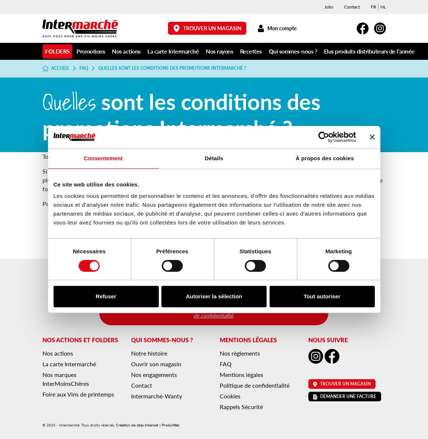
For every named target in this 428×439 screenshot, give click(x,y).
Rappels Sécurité (241, 406)
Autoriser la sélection (214, 296)
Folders (57, 51)
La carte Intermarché (173, 51)
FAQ (83, 68)
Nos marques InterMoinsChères (65, 379)
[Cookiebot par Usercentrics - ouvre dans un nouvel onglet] (323, 137)
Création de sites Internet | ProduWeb (147, 425)
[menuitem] (373, 7)
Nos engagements (154, 374)
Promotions (90, 51)
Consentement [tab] (103, 158)
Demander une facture (344, 396)
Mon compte (277, 28)
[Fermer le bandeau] (372, 137)
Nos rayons (219, 51)
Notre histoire (149, 353)
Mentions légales (241, 374)
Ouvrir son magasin (156, 364)
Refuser (106, 296)
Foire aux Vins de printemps (78, 394)
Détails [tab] (214, 158)
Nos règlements (240, 353)
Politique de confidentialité (255, 385)
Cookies (230, 396)
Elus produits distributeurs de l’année (369, 51)
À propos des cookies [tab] (325, 158)
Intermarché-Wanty (156, 396)
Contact (352, 7)
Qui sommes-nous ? (293, 51)
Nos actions (126, 51)
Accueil (56, 68)
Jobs (328, 7)
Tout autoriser (322, 296)
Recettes (251, 51)
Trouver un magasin (207, 28)
